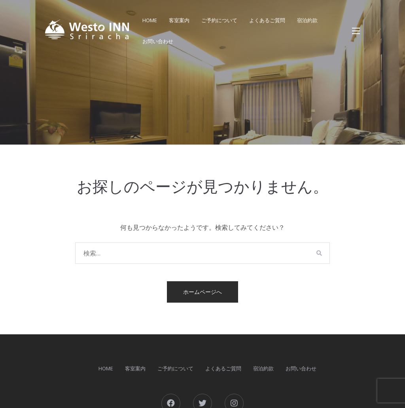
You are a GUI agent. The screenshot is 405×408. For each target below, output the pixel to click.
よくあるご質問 (267, 20)
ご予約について (219, 20)
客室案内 (179, 20)
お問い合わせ (157, 41)
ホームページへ (202, 292)
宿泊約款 (307, 20)
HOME (149, 20)
